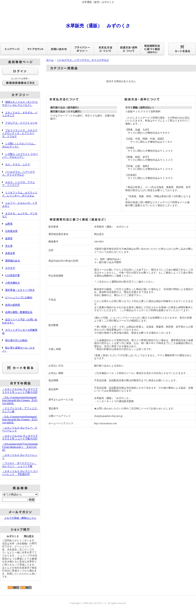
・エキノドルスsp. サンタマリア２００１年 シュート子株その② (20, 391)
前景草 (9, 238)
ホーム (50, 60)
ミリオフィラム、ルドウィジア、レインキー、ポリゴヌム (19, 194)
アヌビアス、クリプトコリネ (21, 122)
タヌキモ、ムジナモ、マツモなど (19, 215)
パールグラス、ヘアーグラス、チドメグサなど (18, 173)
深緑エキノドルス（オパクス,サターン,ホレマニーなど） (20, 104)
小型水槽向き (12, 282)
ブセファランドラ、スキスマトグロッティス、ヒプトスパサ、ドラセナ (19, 133)
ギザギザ (10, 268)
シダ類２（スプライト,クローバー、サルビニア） (20, 156)
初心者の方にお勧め (16, 340)
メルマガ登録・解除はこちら (20, 517)
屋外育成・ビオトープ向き (20, 290)
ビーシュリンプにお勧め (18, 297)
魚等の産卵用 (12, 304)
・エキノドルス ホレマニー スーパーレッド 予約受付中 (20, 473)
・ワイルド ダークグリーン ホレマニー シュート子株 (19, 465)
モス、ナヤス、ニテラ (17, 164)
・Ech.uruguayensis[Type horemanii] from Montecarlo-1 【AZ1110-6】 (20, 446)
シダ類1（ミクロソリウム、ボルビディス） (19, 145)
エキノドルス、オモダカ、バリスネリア (19, 114)
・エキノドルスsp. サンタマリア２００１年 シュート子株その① (20, 437)
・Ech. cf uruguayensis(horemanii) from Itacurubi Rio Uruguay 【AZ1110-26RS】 (20, 400)
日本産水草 (11, 231)
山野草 (9, 223)
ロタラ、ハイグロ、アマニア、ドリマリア (18, 184)
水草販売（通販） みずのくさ (98, 25)
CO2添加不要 (12, 275)
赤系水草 (10, 253)
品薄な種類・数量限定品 (18, 312)
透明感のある (12, 260)
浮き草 (9, 245)
